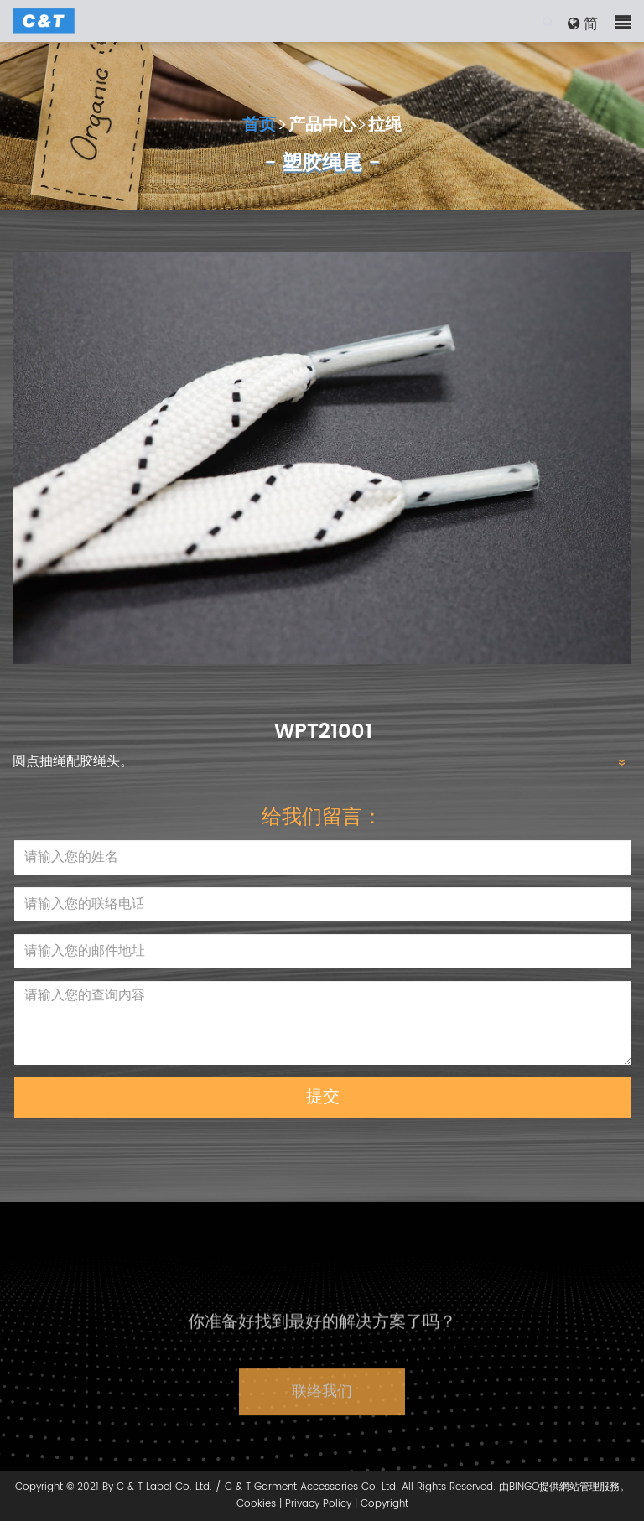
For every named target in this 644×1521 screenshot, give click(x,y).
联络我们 (322, 1411)
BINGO (524, 1487)
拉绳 (385, 126)
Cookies (256, 1504)
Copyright (384, 1504)
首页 (259, 126)
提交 (323, 1097)
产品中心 (322, 126)
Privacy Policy (318, 1504)
